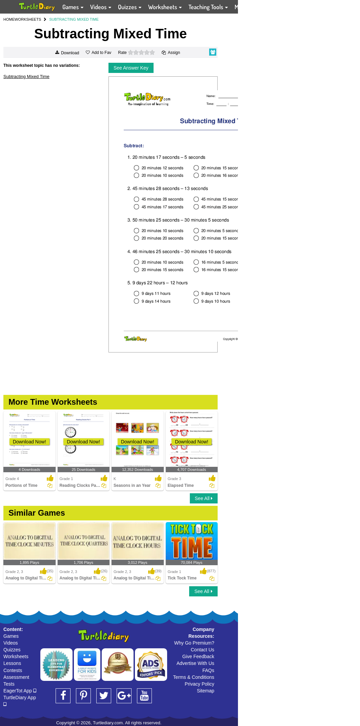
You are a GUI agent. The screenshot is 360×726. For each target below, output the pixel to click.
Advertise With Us (195, 663)
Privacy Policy (199, 684)
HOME (9, 19)
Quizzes (12, 649)
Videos (10, 643)
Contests (12, 670)
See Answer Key (131, 68)
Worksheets (15, 656)
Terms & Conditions (193, 677)
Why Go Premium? (194, 643)
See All (204, 498)
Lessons (12, 663)
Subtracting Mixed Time (26, 76)
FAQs (208, 670)
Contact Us (202, 649)
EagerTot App (19, 690)
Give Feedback (198, 656)
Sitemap (205, 690)
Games (11, 636)
